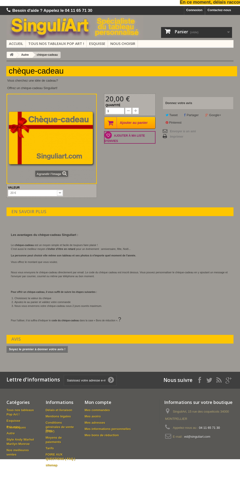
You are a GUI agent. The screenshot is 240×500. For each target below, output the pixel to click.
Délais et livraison (59, 410)
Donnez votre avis (178, 103)
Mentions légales (58, 416)
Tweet (172, 115)
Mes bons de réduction (102, 435)
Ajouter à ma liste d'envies (125, 138)
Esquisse (97, 43)
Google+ (213, 115)
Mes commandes (97, 410)
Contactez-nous (219, 10)
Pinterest (174, 122)
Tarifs (50, 448)
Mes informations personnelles (108, 429)
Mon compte (98, 402)
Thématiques (16, 461)
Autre (25, 54)
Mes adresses (95, 422)
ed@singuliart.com (197, 436)
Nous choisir (122, 43)
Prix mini (13, 427)
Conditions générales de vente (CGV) (60, 427)
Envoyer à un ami (183, 131)
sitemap (51, 465)
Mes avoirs (93, 416)
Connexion (194, 10)
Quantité (113, 105)
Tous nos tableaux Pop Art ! (56, 43)
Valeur (14, 187)
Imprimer (177, 136)
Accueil (16, 43)
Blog (49, 471)
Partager (191, 115)
